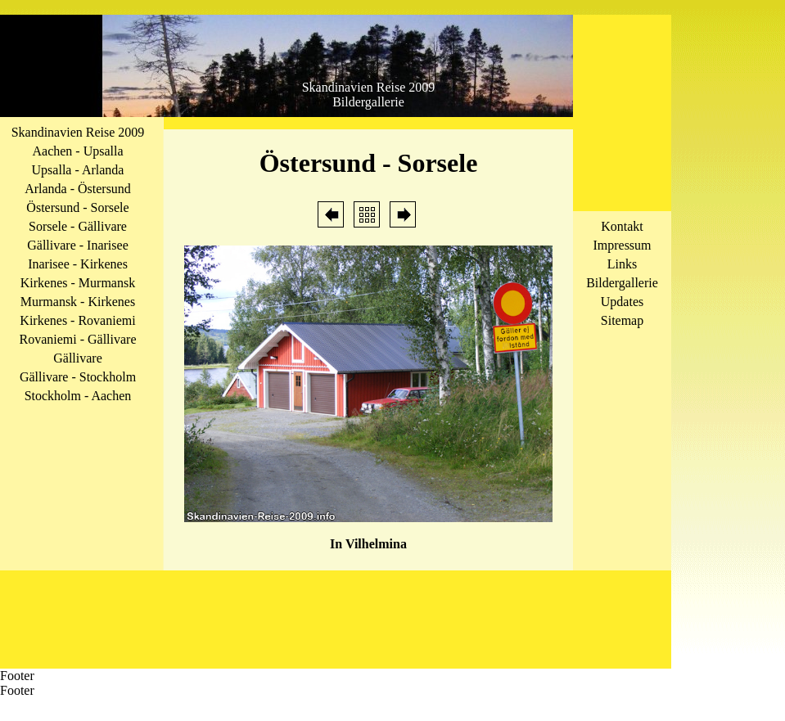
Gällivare (77, 358)
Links (622, 264)
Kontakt (622, 226)
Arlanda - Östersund (78, 189)
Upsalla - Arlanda (78, 170)
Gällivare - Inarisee (77, 245)
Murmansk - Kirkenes (77, 302)
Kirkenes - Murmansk (77, 283)
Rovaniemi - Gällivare (77, 339)
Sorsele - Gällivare (78, 226)
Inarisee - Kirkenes (78, 264)
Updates (622, 302)
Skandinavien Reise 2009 (78, 132)
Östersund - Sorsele (77, 207)
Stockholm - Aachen (78, 396)
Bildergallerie (622, 283)
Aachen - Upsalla (77, 151)
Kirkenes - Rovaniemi (77, 320)
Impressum (622, 245)
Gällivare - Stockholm (78, 377)
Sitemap (622, 320)
